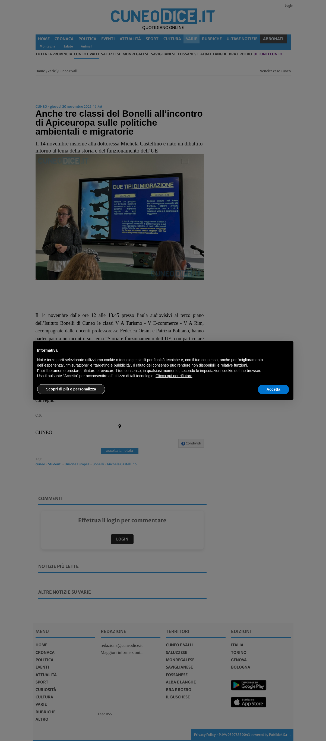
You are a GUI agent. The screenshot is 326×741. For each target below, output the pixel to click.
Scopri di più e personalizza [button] (71, 389)
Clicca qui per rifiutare (174, 376)
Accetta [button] (273, 389)
